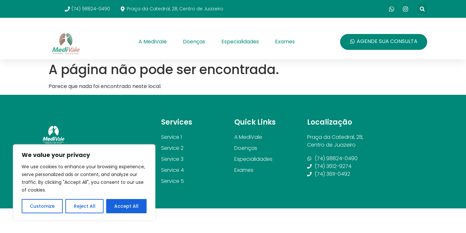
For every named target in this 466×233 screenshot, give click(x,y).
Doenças (194, 41)
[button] (422, 9)
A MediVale (153, 41)
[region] (84, 182)
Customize (42, 206)
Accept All (126, 206)
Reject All (84, 206)
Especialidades (240, 41)
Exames (285, 41)
